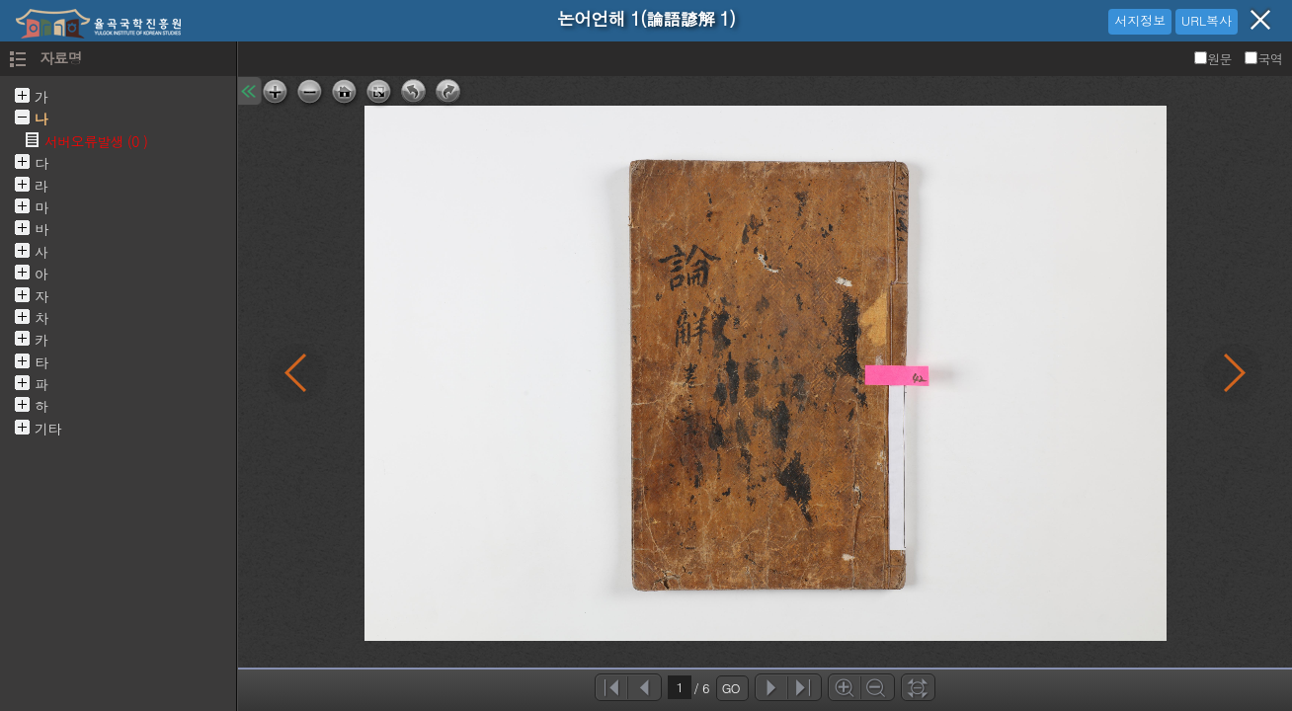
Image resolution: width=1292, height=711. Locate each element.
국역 (1263, 58)
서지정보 (1140, 20)
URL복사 (1206, 20)
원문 (1214, 58)
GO (731, 687)
